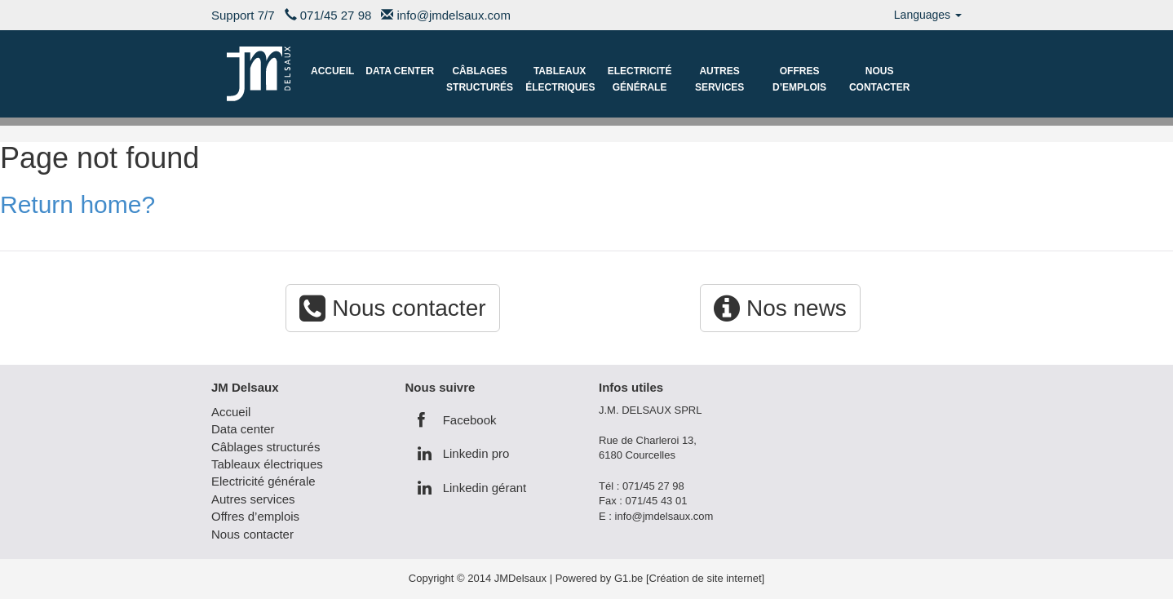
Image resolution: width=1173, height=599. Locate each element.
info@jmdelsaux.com (454, 15)
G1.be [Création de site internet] (689, 578)
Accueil (332, 71)
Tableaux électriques (560, 79)
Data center (399, 71)
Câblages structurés (479, 79)
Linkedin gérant (472, 488)
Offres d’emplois (799, 79)
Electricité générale (640, 79)
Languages (928, 14)
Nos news (780, 308)
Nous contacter (879, 79)
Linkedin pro (464, 453)
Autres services (719, 79)
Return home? (77, 204)
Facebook (457, 420)
